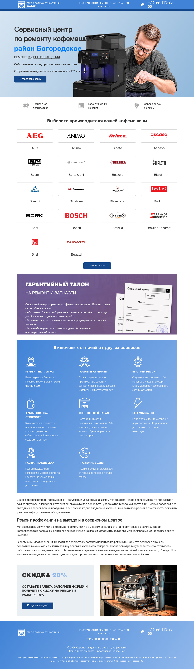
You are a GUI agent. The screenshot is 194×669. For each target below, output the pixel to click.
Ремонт (103, 3)
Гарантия (123, 3)
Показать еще (97, 265)
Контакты (104, 7)
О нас (113, 3)
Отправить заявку (30, 79)
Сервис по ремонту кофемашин (44, 4)
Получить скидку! (37, 606)
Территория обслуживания (103, 639)
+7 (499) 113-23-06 (161, 4)
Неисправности (88, 3)
